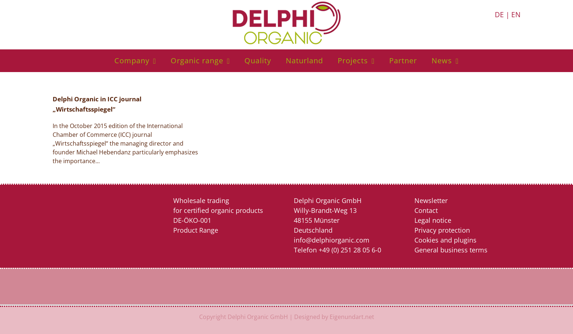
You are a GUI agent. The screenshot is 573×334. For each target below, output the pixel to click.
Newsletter (431, 200)
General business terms (450, 249)
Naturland (304, 60)
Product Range (195, 230)
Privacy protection (442, 230)
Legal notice (432, 220)
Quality (257, 60)
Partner (403, 60)
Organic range (197, 60)
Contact (426, 210)
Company (131, 60)
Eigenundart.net (352, 317)
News (442, 60)
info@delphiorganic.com (331, 240)
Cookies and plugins (445, 240)
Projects (353, 60)
